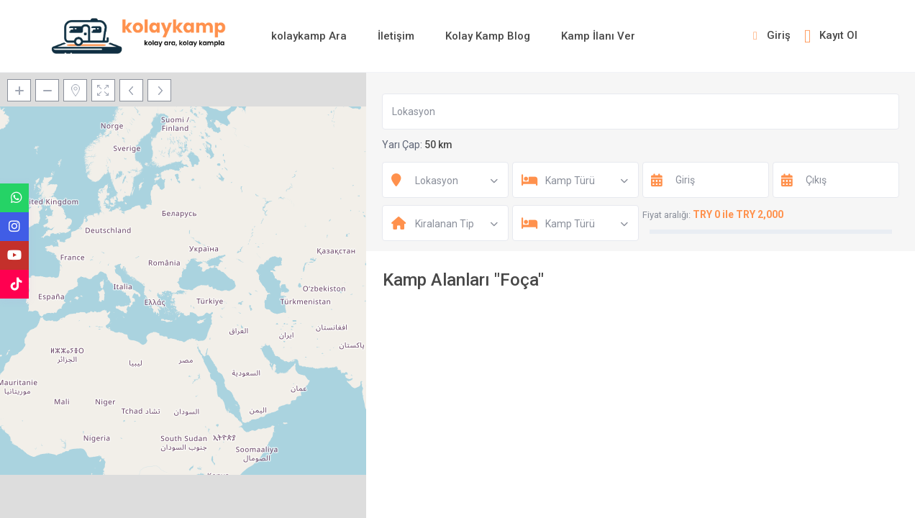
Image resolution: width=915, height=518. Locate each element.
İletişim (396, 35)
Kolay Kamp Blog (487, 35)
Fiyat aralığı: (666, 214)
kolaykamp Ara (309, 35)
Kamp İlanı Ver (598, 35)
